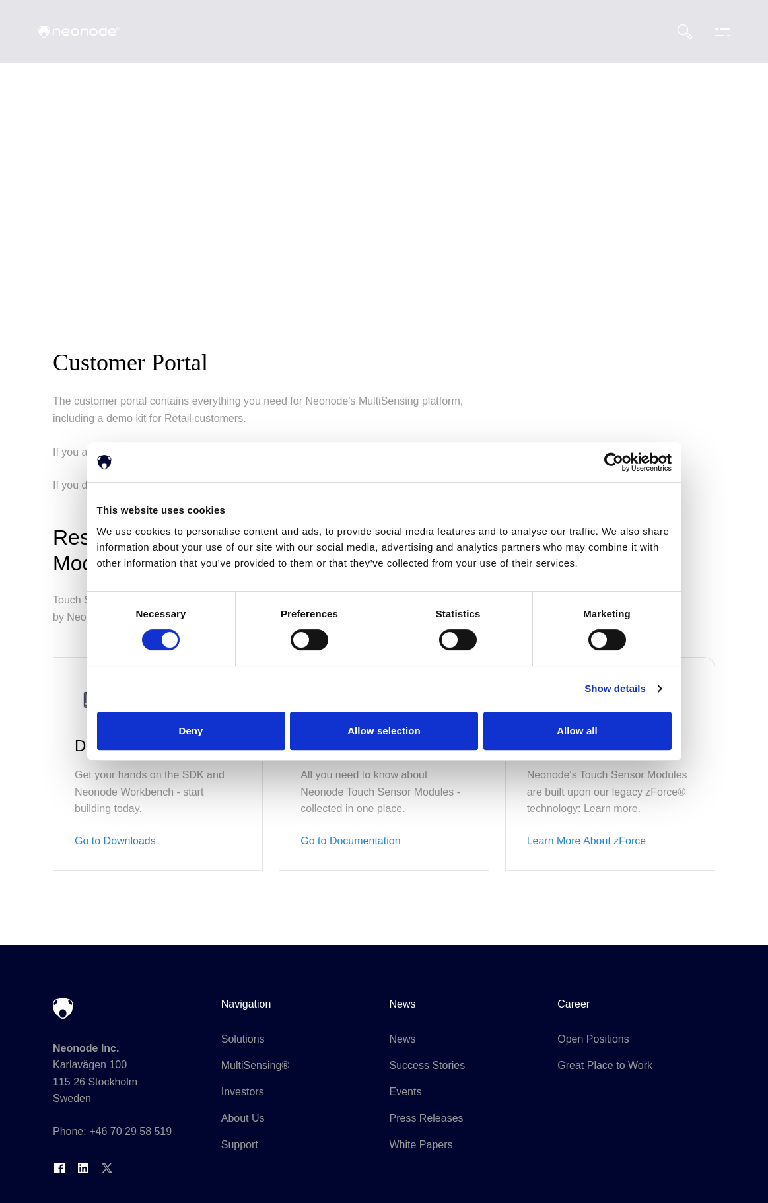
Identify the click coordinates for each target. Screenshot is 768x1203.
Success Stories (428, 1065)
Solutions (243, 1039)
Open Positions (593, 1039)
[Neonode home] (79, 32)
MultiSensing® (255, 1065)
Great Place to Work (604, 1065)
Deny (190, 730)
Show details (615, 688)
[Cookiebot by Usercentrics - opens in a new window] (614, 462)
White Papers (421, 1144)
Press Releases (427, 1118)
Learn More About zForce (586, 840)
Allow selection (384, 730)
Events (406, 1091)
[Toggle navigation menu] (719, 31)
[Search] (685, 32)
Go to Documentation (350, 840)
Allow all (577, 730)
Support (239, 1144)
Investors (242, 1091)
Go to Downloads (115, 840)
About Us (243, 1118)
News (403, 1039)
